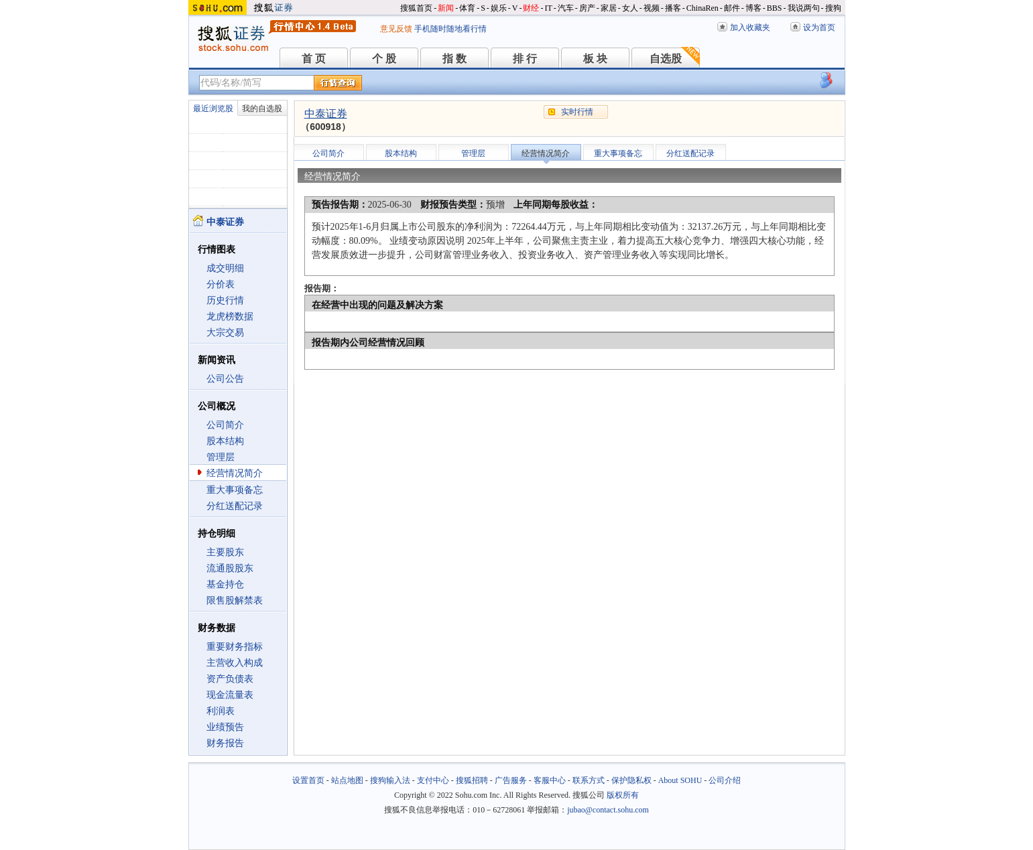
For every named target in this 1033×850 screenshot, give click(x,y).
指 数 (454, 58)
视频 (652, 8)
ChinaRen (702, 8)
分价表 (220, 284)
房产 (587, 8)
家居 (609, 8)
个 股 (384, 58)
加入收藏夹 (750, 27)
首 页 (314, 58)
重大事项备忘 (234, 490)
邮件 (732, 8)
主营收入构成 (234, 663)
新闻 (446, 8)
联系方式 (588, 780)
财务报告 (225, 743)
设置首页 (308, 780)
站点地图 (347, 780)
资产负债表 (229, 679)
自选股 (666, 58)
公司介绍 (725, 780)
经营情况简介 (234, 473)
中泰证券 (325, 113)
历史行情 (225, 300)
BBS (774, 8)
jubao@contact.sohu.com (608, 809)
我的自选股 (262, 108)
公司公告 (225, 379)
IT (548, 8)
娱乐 (499, 8)
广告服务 (511, 780)
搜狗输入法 (390, 780)
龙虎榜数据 (229, 316)
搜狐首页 (416, 8)
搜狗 (833, 8)
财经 (531, 8)
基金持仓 (225, 584)
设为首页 (819, 27)
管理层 (220, 457)
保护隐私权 (631, 780)
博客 (753, 8)
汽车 (566, 8)
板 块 (595, 58)
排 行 (525, 58)
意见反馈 (396, 28)
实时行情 (577, 112)
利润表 (220, 711)
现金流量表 (229, 695)
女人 (630, 8)
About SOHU (680, 780)
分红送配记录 (234, 506)
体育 (467, 8)
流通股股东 (229, 568)
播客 (673, 8)
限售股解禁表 (234, 600)
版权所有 (623, 795)
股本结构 (225, 441)
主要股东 (225, 552)
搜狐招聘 (472, 780)
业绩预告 (225, 727)
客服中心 (550, 780)
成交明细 (225, 268)
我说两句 (804, 8)
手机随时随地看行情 (450, 28)
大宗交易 (225, 333)
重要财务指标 (234, 647)
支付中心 (433, 780)
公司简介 (225, 425)
